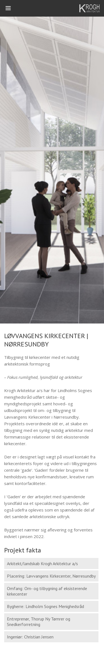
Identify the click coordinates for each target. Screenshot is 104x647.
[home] (90, 8)
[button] (8, 8)
